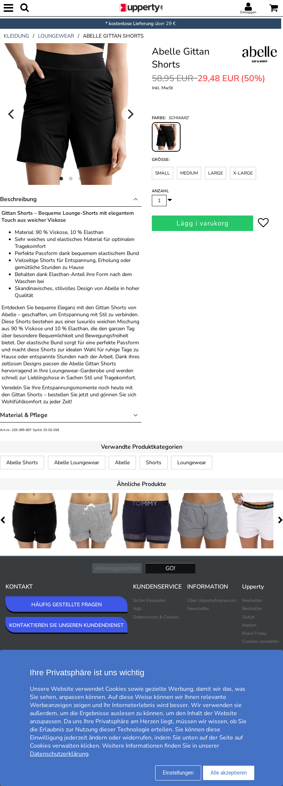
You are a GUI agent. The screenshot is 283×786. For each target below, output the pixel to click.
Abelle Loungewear (76, 462)
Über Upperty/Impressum (212, 600)
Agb (137, 608)
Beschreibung (18, 199)
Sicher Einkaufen (149, 600)
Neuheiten (252, 600)
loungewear (56, 35)
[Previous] (12, 114)
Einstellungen (178, 773)
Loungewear (191, 462)
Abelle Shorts (22, 462)
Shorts (153, 462)
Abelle (122, 462)
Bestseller (252, 608)
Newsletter (198, 608)
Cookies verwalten (260, 641)
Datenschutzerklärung (59, 754)
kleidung (16, 35)
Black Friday (254, 633)
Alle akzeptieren (228, 773)
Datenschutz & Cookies (156, 617)
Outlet (248, 617)
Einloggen (248, 12)
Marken (249, 625)
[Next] (130, 114)
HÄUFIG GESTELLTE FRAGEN (66, 604)
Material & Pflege (24, 415)
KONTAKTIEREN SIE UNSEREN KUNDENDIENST (66, 625)
